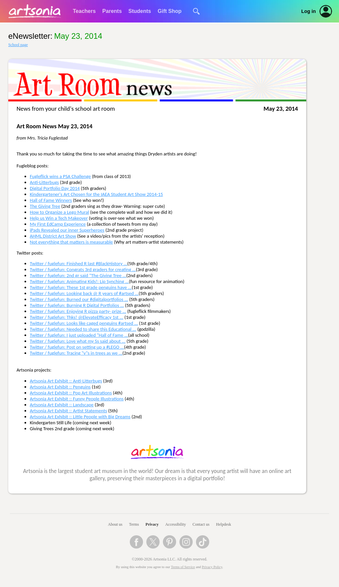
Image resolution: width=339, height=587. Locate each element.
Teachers (84, 11)
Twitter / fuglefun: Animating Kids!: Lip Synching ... (79, 281)
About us (115, 524)
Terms (134, 524)
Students (139, 11)
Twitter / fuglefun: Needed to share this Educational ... (83, 329)
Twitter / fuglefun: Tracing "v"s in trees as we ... (76, 353)
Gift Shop (169, 11)
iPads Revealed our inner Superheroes (67, 230)
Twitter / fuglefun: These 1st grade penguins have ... (81, 287)
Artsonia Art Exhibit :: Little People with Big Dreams (80, 417)
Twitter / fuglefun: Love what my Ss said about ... (77, 341)
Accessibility (175, 524)
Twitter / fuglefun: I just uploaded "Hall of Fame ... (79, 335)
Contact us (201, 524)
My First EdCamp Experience (58, 224)
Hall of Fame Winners (51, 200)
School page (18, 44)
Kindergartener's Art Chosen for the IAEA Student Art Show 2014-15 (96, 194)
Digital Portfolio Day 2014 (55, 188)
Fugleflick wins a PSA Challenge (60, 176)
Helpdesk (223, 524)
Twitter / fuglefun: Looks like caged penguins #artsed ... (84, 323)
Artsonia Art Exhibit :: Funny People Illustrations (76, 399)
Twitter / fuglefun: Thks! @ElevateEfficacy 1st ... (76, 317)
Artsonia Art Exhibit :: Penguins (60, 387)
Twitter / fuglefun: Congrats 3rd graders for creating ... (83, 269)
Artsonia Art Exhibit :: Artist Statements (68, 411)
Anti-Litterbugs (44, 182)
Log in (308, 11)
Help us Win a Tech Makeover (59, 218)
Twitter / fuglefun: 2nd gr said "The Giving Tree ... (78, 275)
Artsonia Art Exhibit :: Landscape (62, 405)
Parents (112, 11)
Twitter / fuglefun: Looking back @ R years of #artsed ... (84, 293)
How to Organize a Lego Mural (59, 212)
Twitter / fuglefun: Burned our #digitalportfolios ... (79, 299)
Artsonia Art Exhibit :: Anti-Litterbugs (66, 381)
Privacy (152, 524)
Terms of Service (183, 567)
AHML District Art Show (53, 236)
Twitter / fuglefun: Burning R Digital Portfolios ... (77, 305)
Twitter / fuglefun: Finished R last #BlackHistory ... (78, 263)
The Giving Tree (45, 206)
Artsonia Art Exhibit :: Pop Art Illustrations (71, 393)
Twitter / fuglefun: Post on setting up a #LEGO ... (77, 347)
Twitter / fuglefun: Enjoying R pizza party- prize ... (78, 311)
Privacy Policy (212, 567)
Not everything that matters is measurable (71, 242)
